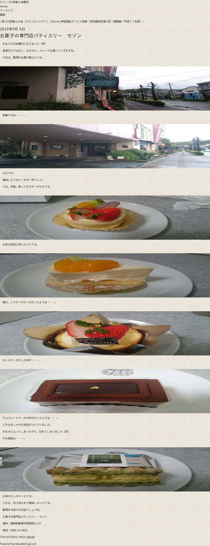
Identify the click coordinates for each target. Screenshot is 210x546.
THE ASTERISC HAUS (13, 537)
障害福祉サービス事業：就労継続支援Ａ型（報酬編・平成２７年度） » (102, 21)
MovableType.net (25, 544)
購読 (2, 15)
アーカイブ (6, 10)
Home (4, 6)
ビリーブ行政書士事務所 (14, 2)
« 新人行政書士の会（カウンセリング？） (24, 21)
